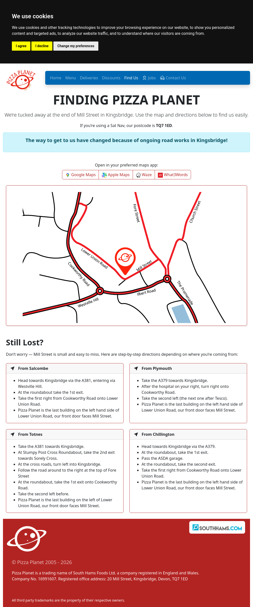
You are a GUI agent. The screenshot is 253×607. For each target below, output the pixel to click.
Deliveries (89, 78)
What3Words (173, 175)
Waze (144, 175)
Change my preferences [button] (75, 46)
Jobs (149, 78)
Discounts (111, 78)
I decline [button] (41, 46)
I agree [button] (21, 46)
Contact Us (173, 78)
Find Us (131, 78)
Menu (70, 78)
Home (56, 78)
